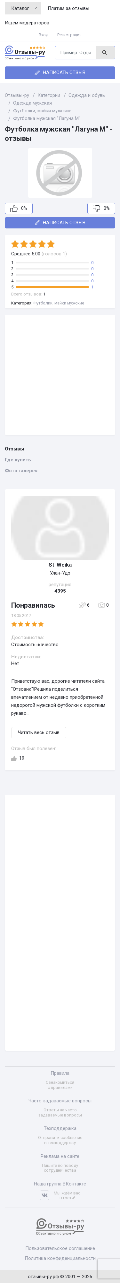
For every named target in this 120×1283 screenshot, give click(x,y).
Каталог (24, 8)
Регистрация (69, 34)
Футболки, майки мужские (58, 303)
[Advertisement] (60, 375)
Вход (43, 34)
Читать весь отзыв (39, 732)
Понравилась (33, 605)
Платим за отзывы (68, 8)
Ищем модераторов (27, 23)
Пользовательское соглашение (60, 1248)
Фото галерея (21, 471)
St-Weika (60, 564)
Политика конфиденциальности (60, 1258)
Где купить (18, 460)
